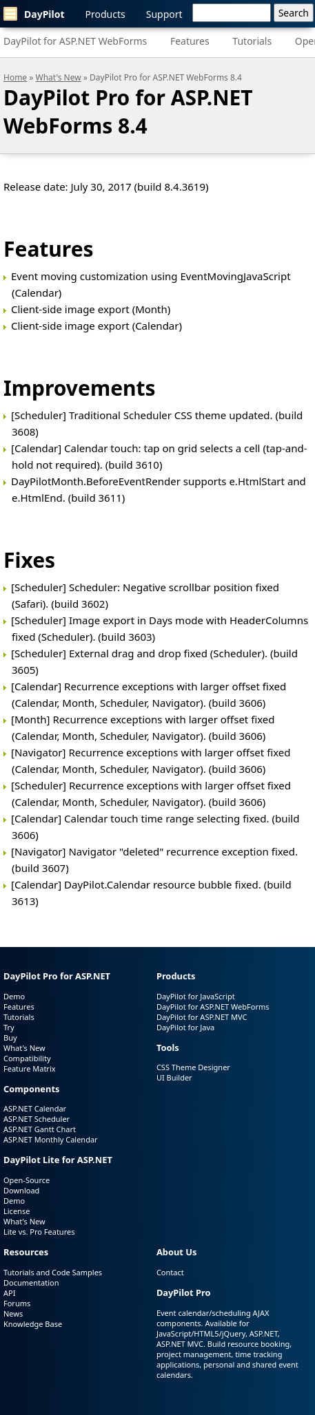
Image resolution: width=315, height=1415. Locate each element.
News (13, 1313)
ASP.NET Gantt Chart (39, 1129)
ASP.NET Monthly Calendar (50, 1139)
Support (164, 14)
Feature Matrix (29, 1068)
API (9, 1293)
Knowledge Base (32, 1324)
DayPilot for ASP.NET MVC (201, 1017)
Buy (10, 1037)
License (16, 1211)
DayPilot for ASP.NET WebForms (75, 40)
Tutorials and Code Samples (52, 1272)
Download (21, 1190)
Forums (16, 1303)
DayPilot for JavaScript (195, 996)
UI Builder (174, 1077)
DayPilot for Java (185, 1027)
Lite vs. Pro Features (38, 1231)
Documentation (31, 1282)
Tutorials (252, 40)
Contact (170, 1272)
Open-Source (26, 1180)
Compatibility (27, 1058)
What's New (58, 77)
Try (8, 1027)
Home (15, 77)
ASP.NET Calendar (34, 1108)
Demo (14, 996)
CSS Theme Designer (193, 1067)
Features (190, 40)
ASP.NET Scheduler (36, 1119)
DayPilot (34, 14)
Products (105, 14)
